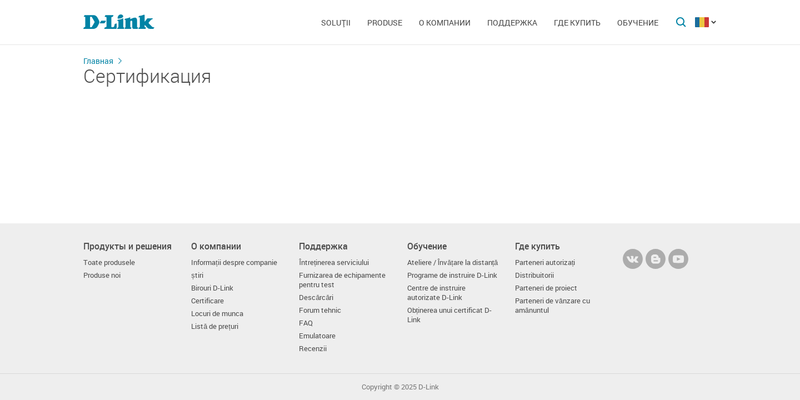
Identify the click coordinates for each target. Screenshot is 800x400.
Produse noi (102, 275)
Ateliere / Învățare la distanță (452, 262)
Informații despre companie (234, 262)
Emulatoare (317, 336)
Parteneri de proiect (546, 288)
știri (197, 275)
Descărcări (316, 297)
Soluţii (336, 22)
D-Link (428, 387)
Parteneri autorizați (545, 262)
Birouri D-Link (212, 288)
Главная (98, 61)
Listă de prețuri (214, 326)
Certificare (207, 301)
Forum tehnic (320, 310)
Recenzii (313, 348)
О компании (445, 22)
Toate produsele (109, 262)
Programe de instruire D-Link (452, 275)
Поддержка (512, 22)
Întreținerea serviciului (334, 262)
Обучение (637, 22)
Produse (384, 22)
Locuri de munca (217, 313)
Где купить (577, 22)
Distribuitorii (534, 275)
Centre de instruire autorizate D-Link (436, 292)
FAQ (306, 323)
